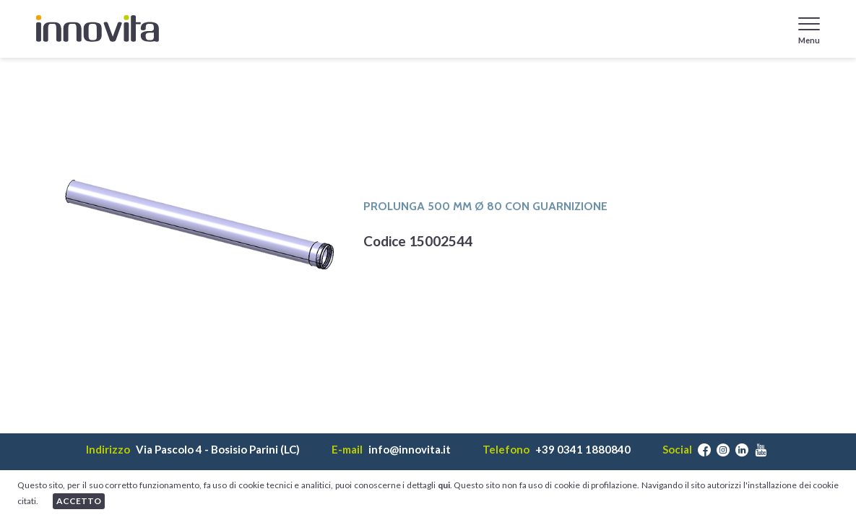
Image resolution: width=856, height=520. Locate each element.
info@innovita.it (409, 449)
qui (444, 485)
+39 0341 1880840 (583, 449)
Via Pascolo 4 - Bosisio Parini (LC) (218, 449)
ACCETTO (78, 500)
